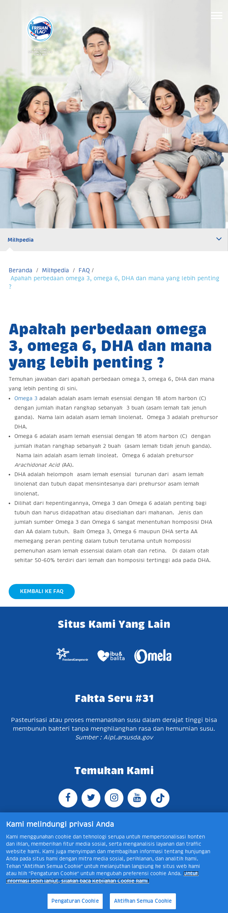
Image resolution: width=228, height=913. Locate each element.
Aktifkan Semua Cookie (143, 901)
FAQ (84, 270)
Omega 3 (26, 398)
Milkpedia (21, 239)
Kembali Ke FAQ (41, 591)
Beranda (20, 270)
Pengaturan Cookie (75, 901)
